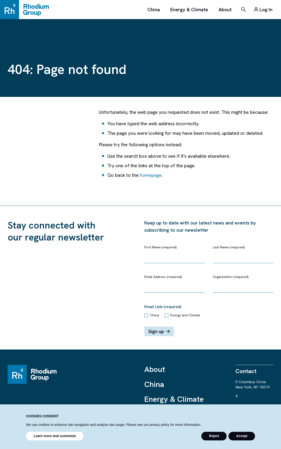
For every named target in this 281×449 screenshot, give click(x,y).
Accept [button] (241, 436)
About (225, 9)
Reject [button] (214, 436)
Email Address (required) (163, 277)
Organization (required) (231, 277)
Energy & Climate (189, 9)
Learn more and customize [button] (55, 436)
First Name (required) (160, 247)
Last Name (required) (229, 247)
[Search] (243, 9)
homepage (151, 175)
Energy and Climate (185, 315)
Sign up (159, 331)
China (153, 9)
